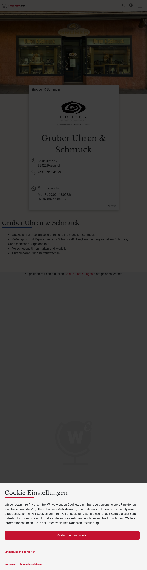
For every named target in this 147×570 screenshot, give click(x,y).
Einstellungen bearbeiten (20, 551)
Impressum (10, 564)
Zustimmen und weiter (72, 535)
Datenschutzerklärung (31, 564)
